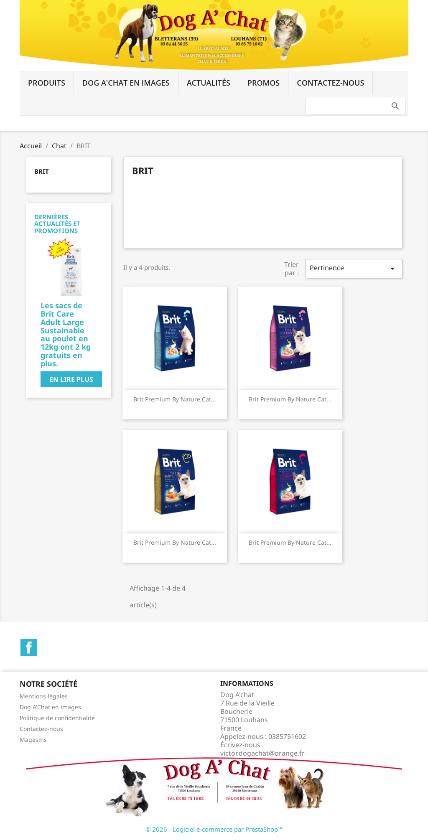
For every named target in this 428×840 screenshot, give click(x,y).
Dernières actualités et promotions (57, 224)
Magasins (33, 740)
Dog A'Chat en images (126, 83)
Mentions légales (44, 696)
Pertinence (353, 268)
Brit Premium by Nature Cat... (174, 399)
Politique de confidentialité (57, 718)
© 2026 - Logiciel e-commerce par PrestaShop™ (214, 829)
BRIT (41, 171)
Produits (46, 83)
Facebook (28, 647)
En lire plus (71, 379)
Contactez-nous (330, 83)
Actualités (208, 83)
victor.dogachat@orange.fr (262, 753)
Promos (263, 83)
